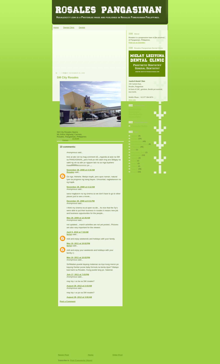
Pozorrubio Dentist (139, 126)
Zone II (134, 163)
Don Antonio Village (139, 144)
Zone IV (134, 169)
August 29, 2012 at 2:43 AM (79, 286)
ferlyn (69, 234)
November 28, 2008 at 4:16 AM (81, 170)
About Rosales (135, 109)
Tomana (134, 158)
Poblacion (135, 147)
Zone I (133, 161)
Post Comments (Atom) (81, 360)
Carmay (134, 136)
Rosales (70, 172)
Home (56, 27)
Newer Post (63, 355)
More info (132, 100)
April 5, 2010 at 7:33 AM (77, 232)
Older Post (117, 355)
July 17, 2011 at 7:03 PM (78, 274)
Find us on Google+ (137, 42)
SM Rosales (136, 155)
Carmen (65, 140)
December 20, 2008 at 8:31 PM (81, 201)
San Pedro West (138, 152)
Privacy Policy (135, 117)
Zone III (134, 166)
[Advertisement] (76, 53)
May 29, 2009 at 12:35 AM (78, 218)
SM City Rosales (68, 77)
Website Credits (135, 114)
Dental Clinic (68, 27)
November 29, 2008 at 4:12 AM (81, 187)
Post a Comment (67, 301)
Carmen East (136, 141)
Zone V (134, 172)
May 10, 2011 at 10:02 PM (78, 243)
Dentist (82, 27)
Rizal (133, 150)
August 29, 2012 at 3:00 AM (79, 297)
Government (134, 112)
